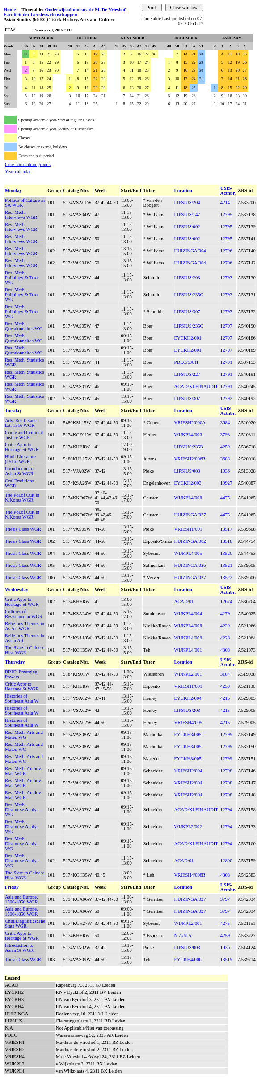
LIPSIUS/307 (187, 311)
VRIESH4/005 (188, 722)
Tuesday (13, 410)
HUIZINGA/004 (190, 250)
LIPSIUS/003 (187, 470)
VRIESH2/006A (190, 422)
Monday (13, 190)
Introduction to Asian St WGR (19, 471)
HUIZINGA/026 (190, 565)
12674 (226, 601)
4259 (225, 446)
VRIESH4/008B (190, 875)
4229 (225, 625)
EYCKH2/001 (188, 338)
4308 (225, 649)
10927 (226, 483)
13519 (226, 959)
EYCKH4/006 (188, 959)
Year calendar (18, 171)
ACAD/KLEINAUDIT (196, 386)
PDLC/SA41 (186, 362)
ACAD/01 (184, 601)
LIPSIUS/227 (187, 374)
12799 (226, 734)
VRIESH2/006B (190, 458)
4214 (225, 202)
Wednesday (16, 589)
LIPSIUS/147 (187, 214)
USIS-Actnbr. (228, 191)
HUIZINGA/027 (190, 514)
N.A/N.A (183, 935)
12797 (226, 326)
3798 (225, 434)
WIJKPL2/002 (188, 826)
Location (183, 190)
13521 (226, 565)
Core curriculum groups (28, 164)
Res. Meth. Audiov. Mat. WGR (23, 771)
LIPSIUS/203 (187, 277)
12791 (226, 362)
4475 (225, 497)
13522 (226, 577)
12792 (226, 398)
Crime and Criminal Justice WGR (24, 435)
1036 (225, 470)
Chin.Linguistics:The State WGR (25, 923)
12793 (226, 277)
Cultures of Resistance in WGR (23, 614)
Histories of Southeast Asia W (22, 698)
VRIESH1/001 (188, 529)
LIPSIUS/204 (187, 202)
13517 (226, 529)
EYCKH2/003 (188, 483)
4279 (225, 613)
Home (10, 9)
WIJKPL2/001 (188, 674)
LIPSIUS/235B (188, 446)
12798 (226, 770)
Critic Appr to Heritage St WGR (22, 447)
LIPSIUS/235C (188, 294)
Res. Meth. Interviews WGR (21, 215)
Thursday (15, 662)
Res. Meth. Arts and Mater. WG (24, 735)
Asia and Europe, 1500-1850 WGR (21, 899)
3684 (225, 422)
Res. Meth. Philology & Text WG (21, 277)
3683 (225, 458)
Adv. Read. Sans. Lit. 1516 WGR (21, 423)
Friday (12, 887)
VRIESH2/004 (188, 770)
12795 (226, 214)
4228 (225, 637)
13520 (226, 553)
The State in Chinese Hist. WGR (25, 650)
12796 (226, 250)
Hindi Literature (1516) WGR (20, 459)
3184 (225, 674)
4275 (225, 923)
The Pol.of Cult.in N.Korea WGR (22, 498)
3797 (225, 899)
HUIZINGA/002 (190, 541)
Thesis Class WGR (23, 529)
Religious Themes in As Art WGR (24, 626)
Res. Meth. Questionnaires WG (23, 326)
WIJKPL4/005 (188, 553)
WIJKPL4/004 (188, 613)
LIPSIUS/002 (187, 226)
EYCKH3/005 (188, 734)
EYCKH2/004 (188, 698)
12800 (226, 860)
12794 (226, 809)
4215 (225, 698)
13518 (226, 541)
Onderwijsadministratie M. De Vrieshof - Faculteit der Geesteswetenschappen (66, 12)
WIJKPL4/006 (188, 434)
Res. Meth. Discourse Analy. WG (21, 809)
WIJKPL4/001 (188, 649)
